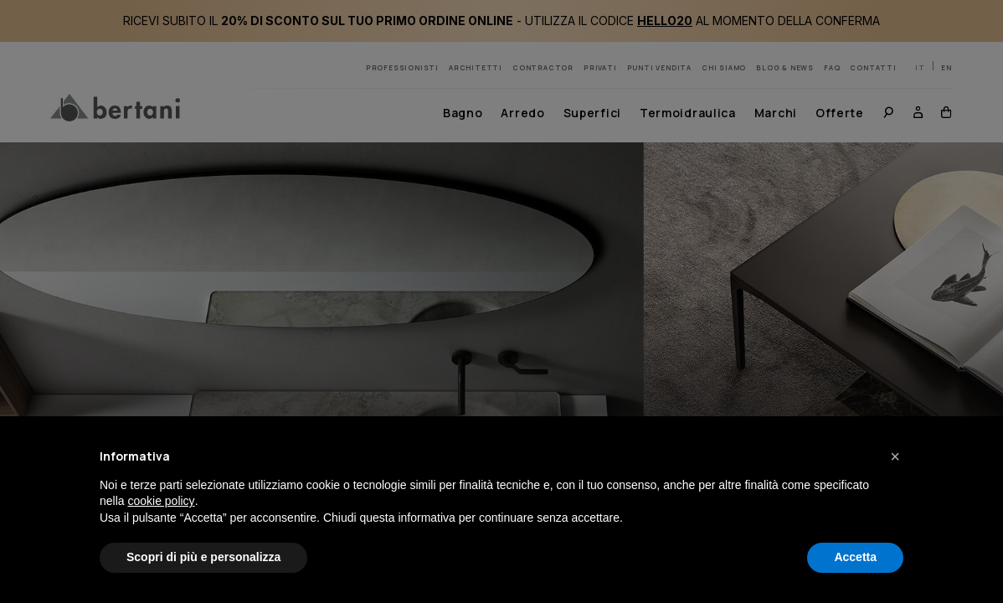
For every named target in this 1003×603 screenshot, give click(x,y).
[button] (895, 456)
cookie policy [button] (160, 501)
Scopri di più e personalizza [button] (203, 557)
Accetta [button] (855, 557)
